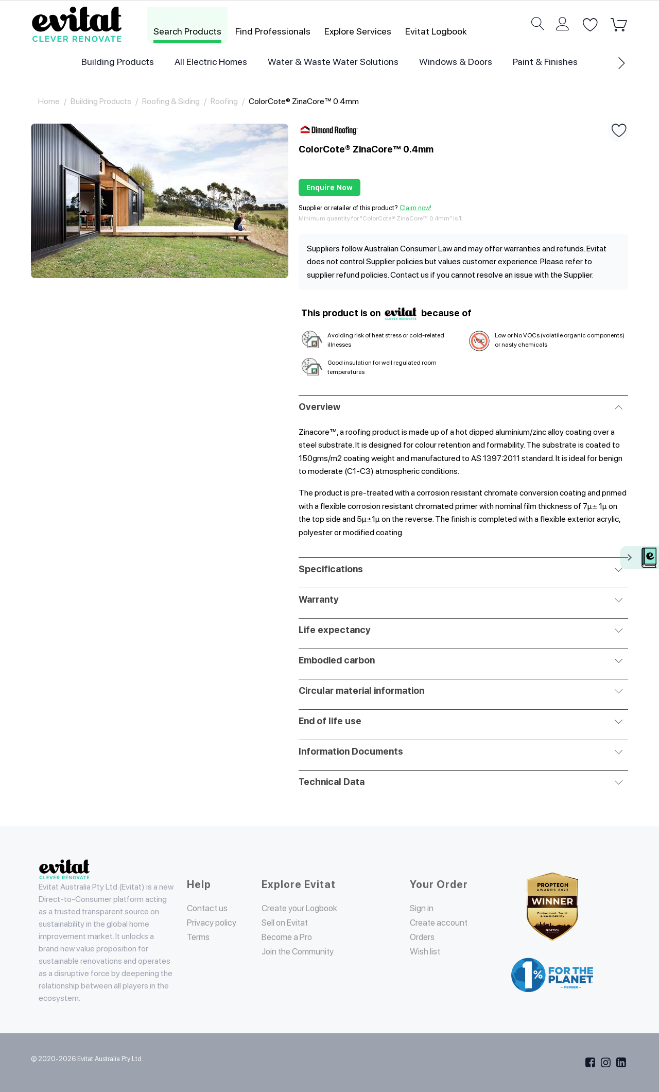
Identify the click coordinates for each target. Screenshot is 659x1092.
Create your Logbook (305, 907)
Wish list (427, 963)
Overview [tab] (461, 406)
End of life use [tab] (461, 720)
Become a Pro (289, 936)
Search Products (187, 31)
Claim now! (415, 208)
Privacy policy (214, 922)
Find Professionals (272, 31)
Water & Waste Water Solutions (333, 61)
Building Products (117, 61)
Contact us (210, 907)
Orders (424, 949)
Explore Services (357, 31)
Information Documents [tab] (461, 750)
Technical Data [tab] (461, 781)
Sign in (424, 907)
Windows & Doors (455, 61)
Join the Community (303, 951)
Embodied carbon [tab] (461, 659)
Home (49, 101)
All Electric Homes (211, 61)
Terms (199, 936)
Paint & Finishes (545, 61)
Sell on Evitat (288, 922)
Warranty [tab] (461, 598)
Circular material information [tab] (461, 690)
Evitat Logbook (436, 31)
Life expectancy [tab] (461, 629)
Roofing (224, 101)
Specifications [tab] (461, 568)
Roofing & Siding (171, 101)
